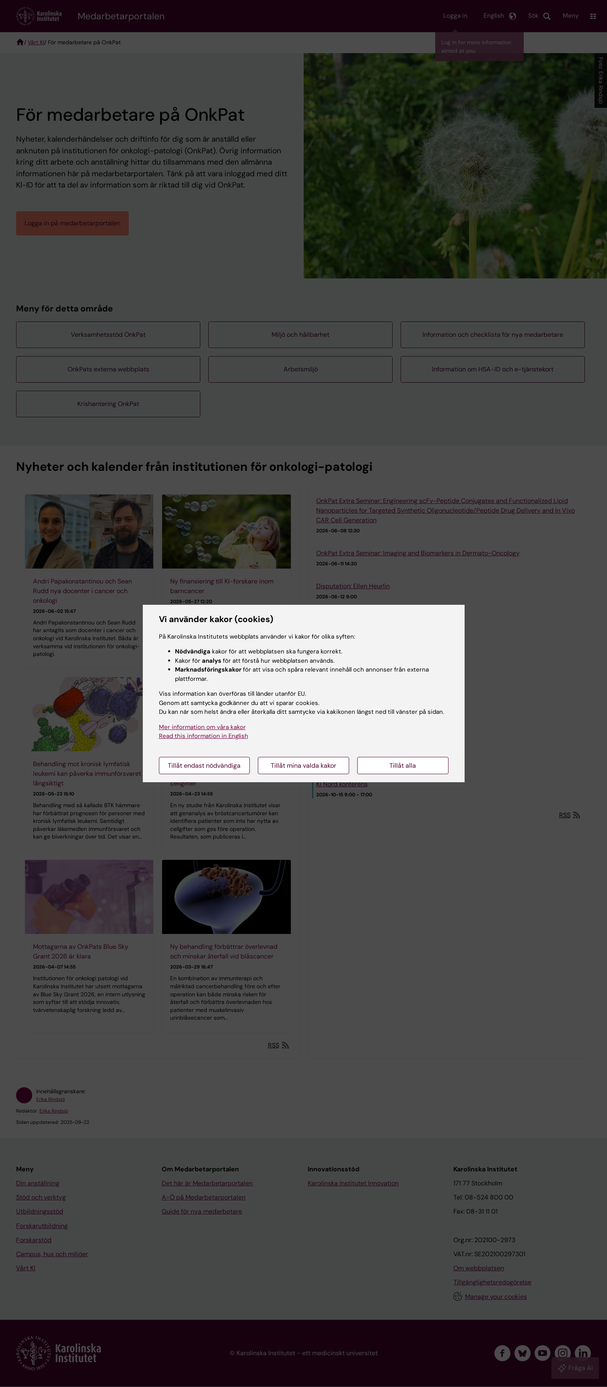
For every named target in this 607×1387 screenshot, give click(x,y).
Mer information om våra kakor (202, 727)
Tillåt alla (402, 765)
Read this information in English (203, 736)
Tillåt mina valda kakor (303, 765)
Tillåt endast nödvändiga (204, 765)
